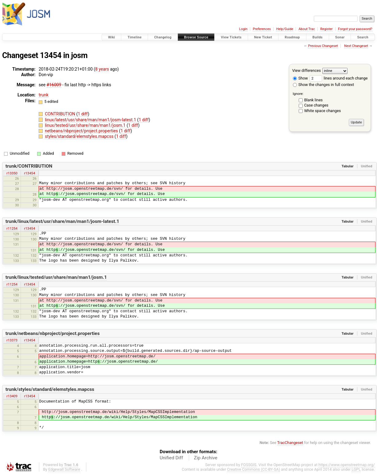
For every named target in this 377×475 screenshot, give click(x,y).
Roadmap (292, 37)
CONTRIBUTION (60, 113)
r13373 (11, 340)
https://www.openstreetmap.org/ (346, 464)
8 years (102, 69)
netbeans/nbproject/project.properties (82, 130)
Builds (318, 37)
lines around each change (338, 78)
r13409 (11, 396)
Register (326, 29)
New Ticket (263, 37)
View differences (306, 70)
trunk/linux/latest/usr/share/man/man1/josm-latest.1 (62, 221)
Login (243, 29)
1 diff (83, 113)
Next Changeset (356, 46)
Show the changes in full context (323, 84)
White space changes (322, 110)
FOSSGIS (248, 464)
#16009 (54, 84)
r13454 (29, 173)
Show (300, 78)
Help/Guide (284, 29)
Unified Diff (171, 458)
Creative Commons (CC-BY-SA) (253, 469)
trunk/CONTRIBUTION (29, 166)
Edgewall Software (64, 469)
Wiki (111, 37)
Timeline (134, 37)
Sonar (340, 37)
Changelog (162, 37)
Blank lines (313, 100)
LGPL (356, 469)
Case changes (316, 105)
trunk (44, 94)
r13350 (11, 173)
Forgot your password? (355, 29)
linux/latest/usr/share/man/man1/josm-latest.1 (91, 119)
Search (362, 37)
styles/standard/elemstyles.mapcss (80, 136)
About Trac (307, 29)
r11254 (11, 228)
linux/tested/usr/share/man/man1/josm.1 (85, 125)
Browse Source (196, 37)
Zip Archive (205, 458)
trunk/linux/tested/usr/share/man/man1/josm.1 (56, 277)
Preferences (262, 29)
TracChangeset (290, 442)
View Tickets (231, 37)
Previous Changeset (323, 46)
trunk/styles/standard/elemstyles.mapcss (50, 389)
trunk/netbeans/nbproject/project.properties (53, 333)
